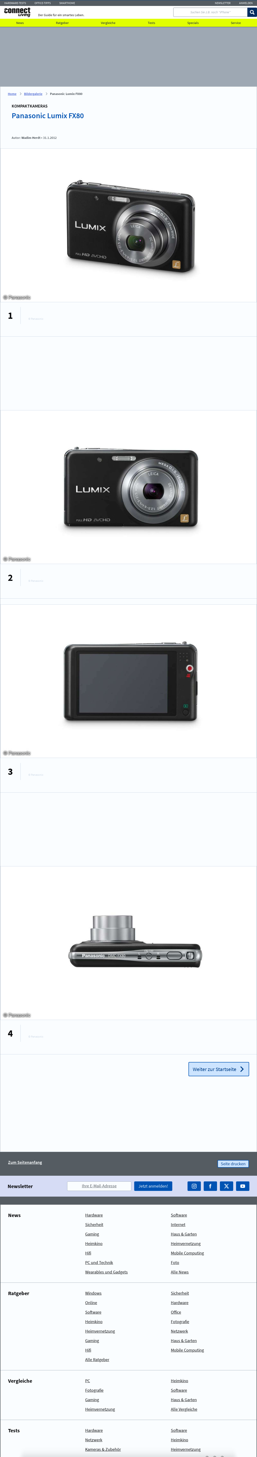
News (20, 23)
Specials (193, 23)
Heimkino (94, 1243)
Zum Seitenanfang (25, 1162)
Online (91, 1302)
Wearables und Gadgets (106, 1272)
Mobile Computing (187, 1253)
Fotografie (180, 1321)
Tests (151, 23)
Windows (93, 1293)
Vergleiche (108, 23)
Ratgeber (62, 23)
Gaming (92, 1234)
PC (87, 1380)
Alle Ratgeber (97, 1359)
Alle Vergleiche (184, 1409)
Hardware (94, 1215)
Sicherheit (94, 1224)
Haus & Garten (184, 1234)
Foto (175, 1262)
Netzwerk (179, 1331)
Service (236, 23)
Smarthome (67, 3)
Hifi (88, 1253)
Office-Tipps (43, 3)
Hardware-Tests (15, 3)
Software (179, 1215)
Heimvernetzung (186, 1243)
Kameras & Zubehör (103, 1449)
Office (176, 1312)
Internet (178, 1224)
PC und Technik (99, 1262)
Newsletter (223, 3)
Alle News (180, 1272)
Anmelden (246, 3)
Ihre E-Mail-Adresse (99, 1186)
